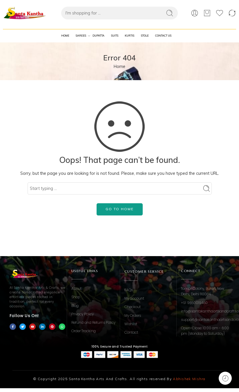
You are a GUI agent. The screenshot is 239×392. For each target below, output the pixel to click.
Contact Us (163, 35)
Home (65, 35)
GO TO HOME (120, 209)
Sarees (81, 36)
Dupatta (98, 35)
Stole (145, 35)
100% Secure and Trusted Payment (119, 346)
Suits (114, 35)
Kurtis (129, 35)
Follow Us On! (24, 316)
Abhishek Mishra (189, 379)
